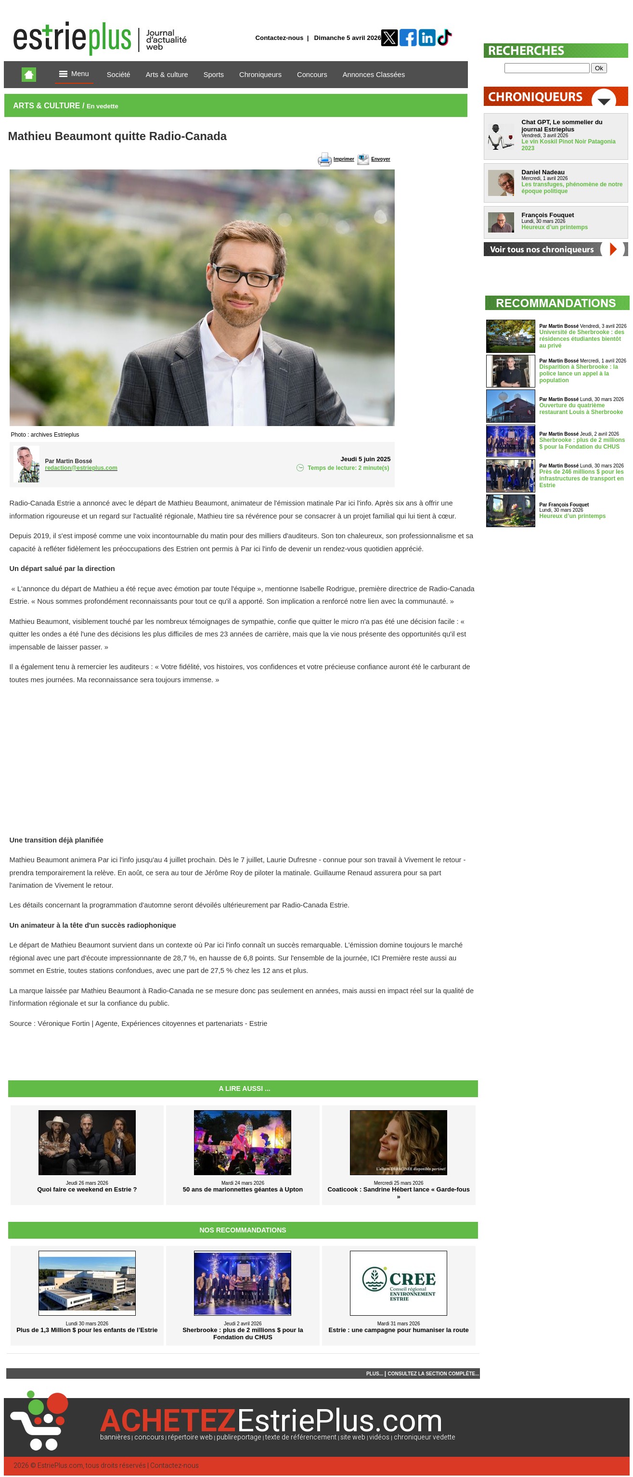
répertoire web (190, 1437)
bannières (115, 1437)
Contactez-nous (279, 37)
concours (149, 1437)
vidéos (379, 1437)
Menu (74, 74)
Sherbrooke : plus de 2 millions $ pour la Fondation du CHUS (582, 443)
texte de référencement (300, 1437)
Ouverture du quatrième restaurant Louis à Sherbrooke (581, 408)
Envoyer (380, 159)
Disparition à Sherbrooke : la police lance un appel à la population (579, 373)
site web (352, 1437)
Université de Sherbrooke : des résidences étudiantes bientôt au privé (582, 339)
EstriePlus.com (60, 1466)
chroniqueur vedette (424, 1437)
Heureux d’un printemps (555, 227)
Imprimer (344, 159)
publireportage (239, 1437)
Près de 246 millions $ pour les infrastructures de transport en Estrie (582, 478)
